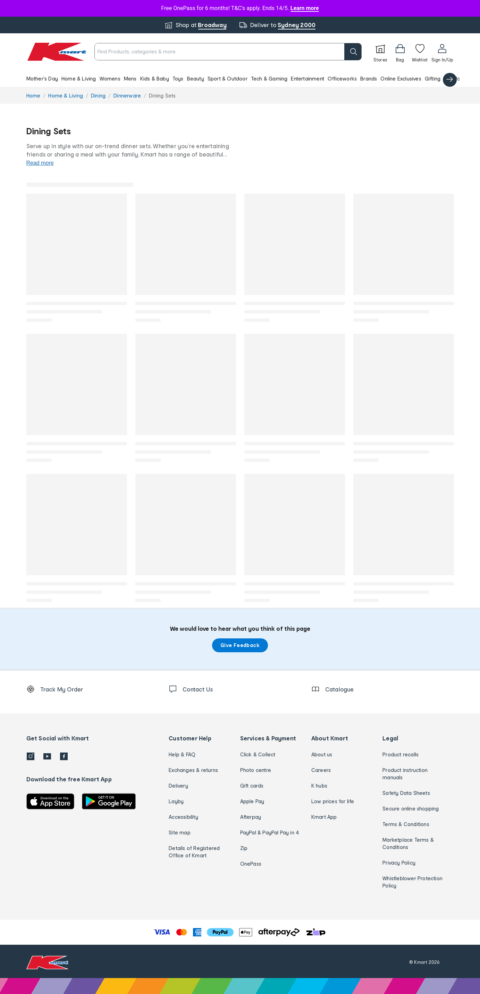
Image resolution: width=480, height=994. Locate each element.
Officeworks (342, 79)
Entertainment (307, 79)
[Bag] (400, 52)
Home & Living (78, 79)
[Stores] (380, 52)
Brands (368, 79)
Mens (130, 79)
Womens (110, 79)
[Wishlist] (420, 52)
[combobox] (227, 51)
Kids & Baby (154, 79)
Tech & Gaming (269, 79)
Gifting (432, 79)
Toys (178, 79)
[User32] (442, 52)
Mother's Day (42, 79)
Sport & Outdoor (227, 79)
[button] (240, 78)
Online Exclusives (400, 79)
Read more (40, 163)
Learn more (304, 8)
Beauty (195, 79)
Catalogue (457, 79)
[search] (353, 51)
